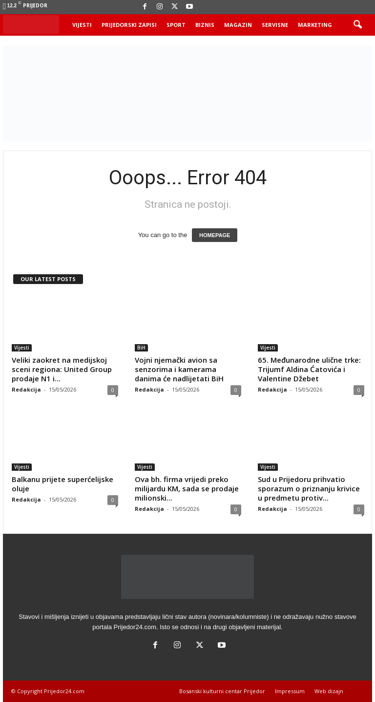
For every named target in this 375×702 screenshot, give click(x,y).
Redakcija (26, 389)
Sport (176, 24)
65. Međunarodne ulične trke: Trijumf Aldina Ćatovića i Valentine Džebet (309, 369)
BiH (141, 347)
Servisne (275, 24)
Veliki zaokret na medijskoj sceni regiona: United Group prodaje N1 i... (62, 369)
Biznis (204, 24)
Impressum (290, 691)
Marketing (315, 24)
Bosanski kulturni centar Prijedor (222, 691)
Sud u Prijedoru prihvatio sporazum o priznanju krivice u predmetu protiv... (309, 488)
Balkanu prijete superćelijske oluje (62, 483)
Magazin (238, 24)
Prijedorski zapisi (129, 24)
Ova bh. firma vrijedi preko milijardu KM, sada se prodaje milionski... (187, 488)
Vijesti (82, 24)
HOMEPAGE (214, 235)
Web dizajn (328, 691)
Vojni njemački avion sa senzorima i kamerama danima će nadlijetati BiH (179, 369)
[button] (357, 25)
